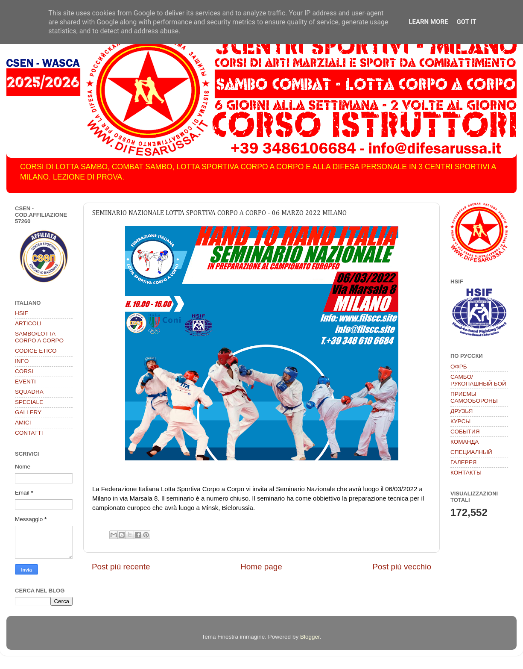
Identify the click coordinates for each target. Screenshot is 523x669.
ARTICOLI (28, 323)
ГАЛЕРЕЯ (463, 462)
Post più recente (121, 566)
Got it (466, 22)
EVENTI (25, 381)
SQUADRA (29, 392)
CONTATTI (29, 433)
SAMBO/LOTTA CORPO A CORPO (39, 337)
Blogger (310, 637)
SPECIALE (29, 402)
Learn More (428, 22)
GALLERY (28, 412)
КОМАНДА (464, 442)
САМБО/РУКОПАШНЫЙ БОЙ (478, 380)
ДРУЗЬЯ (461, 411)
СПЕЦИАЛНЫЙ (471, 452)
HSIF (21, 313)
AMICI (23, 422)
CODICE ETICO (36, 351)
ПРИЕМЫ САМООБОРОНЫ (474, 397)
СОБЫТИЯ (464, 431)
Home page (261, 566)
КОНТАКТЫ (466, 472)
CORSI (24, 371)
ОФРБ (458, 366)
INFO (22, 361)
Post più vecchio (401, 566)
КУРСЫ (460, 421)
